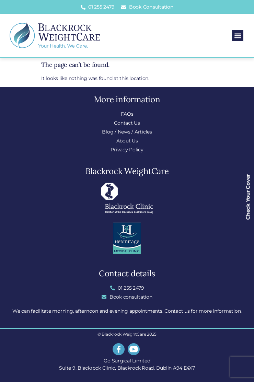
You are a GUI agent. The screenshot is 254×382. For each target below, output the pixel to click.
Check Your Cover (248, 197)
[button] (238, 36)
